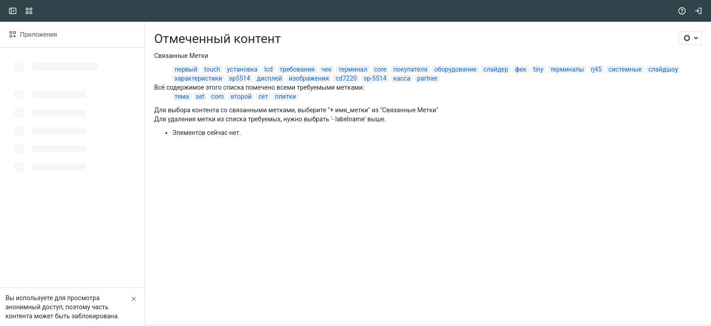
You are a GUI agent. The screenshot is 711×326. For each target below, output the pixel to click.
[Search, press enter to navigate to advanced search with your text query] (354, 11)
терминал (352, 69)
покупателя (410, 69)
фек (520, 69)
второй (240, 96)
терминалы (567, 69)
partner (427, 78)
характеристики (198, 78)
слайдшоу (663, 69)
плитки (285, 96)
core (380, 69)
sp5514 (239, 78)
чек (326, 69)
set (200, 96)
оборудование (455, 69)
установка (242, 69)
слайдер (495, 69)
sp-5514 (375, 78)
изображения (309, 78)
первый (186, 69)
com (217, 96)
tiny (538, 69)
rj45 (596, 69)
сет (263, 96)
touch (212, 69)
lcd (268, 69)
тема (182, 96)
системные (625, 69)
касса (401, 78)
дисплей (269, 78)
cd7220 (346, 78)
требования (297, 69)
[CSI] (42, 11)
